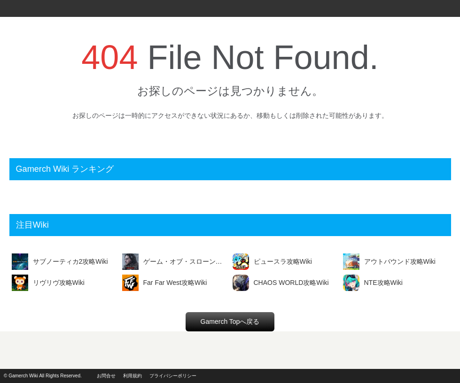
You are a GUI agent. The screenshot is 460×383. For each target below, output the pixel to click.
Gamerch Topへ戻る (230, 321)
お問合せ (106, 375)
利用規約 (132, 375)
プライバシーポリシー (172, 375)
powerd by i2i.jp (426, 376)
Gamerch (19, 8)
